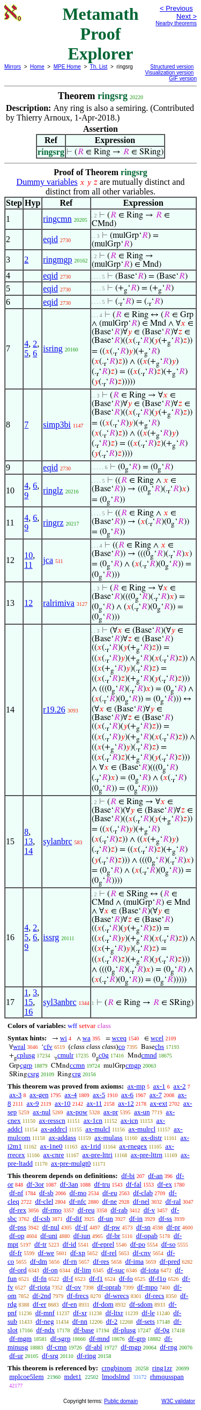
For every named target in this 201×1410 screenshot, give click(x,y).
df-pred (170, 1261)
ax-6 (127, 1095)
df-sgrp (60, 1338)
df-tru (102, 1184)
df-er (39, 1304)
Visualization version (169, 73)
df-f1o (158, 1278)
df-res (101, 1261)
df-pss (17, 1227)
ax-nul (41, 1112)
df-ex (165, 1184)
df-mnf (45, 1313)
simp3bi (57, 424)
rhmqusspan (167, 1376)
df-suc (116, 1270)
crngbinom (116, 1368)
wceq (119, 1038)
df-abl (93, 1347)
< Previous (176, 8)
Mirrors (12, 67)
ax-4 (70, 1095)
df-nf (16, 1193)
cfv (48, 1046)
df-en (69, 1304)
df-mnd (99, 1338)
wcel (157, 1038)
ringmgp (57, 259)
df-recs (154, 1296)
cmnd (149, 1055)
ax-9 (33, 1103)
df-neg (44, 1321)
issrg (51, 937)
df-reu (86, 1210)
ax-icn (129, 1120)
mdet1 (73, 1376)
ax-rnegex (133, 1146)
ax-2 (179, 1086)
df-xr (80, 1313)
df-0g (161, 1330)
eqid (50, 239)
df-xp (77, 1253)
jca (48, 560)
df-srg (50, 1356)
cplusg (26, 1055)
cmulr (65, 1055)
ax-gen (38, 1095)
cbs (159, 1046)
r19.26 (54, 709)
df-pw (111, 1227)
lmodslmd (116, 1376)
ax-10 (63, 1103)
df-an (155, 1176)
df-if (81, 1227)
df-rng (168, 1347)
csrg (33, 1074)
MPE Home (67, 67)
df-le (148, 1313)
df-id (69, 1244)
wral (19, 1046)
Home (37, 67)
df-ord (18, 1270)
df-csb (41, 1218)
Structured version (171, 67)
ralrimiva (59, 603)
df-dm (38, 1261)
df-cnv (141, 1253)
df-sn (143, 1227)
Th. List (99, 67)
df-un (105, 1218)
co (121, 1046)
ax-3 (15, 1095)
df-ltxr (114, 1313)
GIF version (183, 78)
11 (28, 564)
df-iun (82, 1236)
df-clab (143, 1193)
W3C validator (178, 1401)
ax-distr (151, 1138)
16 (28, 1011)
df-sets (145, 1321)
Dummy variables (47, 181)
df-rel (109, 1253)
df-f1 (96, 1278)
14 (28, 851)
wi (63, 1038)
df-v (149, 1210)
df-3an (69, 1184)
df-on (50, 1270)
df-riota (39, 1287)
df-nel (141, 1201)
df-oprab (109, 1287)
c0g (104, 1055)
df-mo (77, 1193)
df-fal (134, 1184)
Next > (186, 16)
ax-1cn (93, 1120)
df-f (68, 1278)
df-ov (73, 1287)
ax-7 (156, 1095)
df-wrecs (117, 1296)
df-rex (17, 1210)
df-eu (109, 1193)
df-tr (40, 1244)
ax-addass (62, 1138)
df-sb (46, 1193)
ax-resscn (52, 1120)
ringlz (53, 490)
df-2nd (41, 1296)
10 (28, 555)
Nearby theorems (176, 23)
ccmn (77, 1065)
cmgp (133, 1065)
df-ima (134, 1261)
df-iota (149, 1270)
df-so (168, 1244)
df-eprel (103, 1244)
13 (28, 841)
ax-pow (76, 1112)
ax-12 (126, 1103)
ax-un (142, 1112)
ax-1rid (91, 1146)
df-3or (35, 1184)
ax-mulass (108, 1138)
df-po (137, 1244)
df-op (16, 1236)
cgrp (26, 1065)
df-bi (128, 1176)
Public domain (121, 1401)
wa (87, 1038)
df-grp (137, 1338)
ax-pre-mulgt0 (71, 1163)
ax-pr (110, 1112)
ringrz (53, 522)
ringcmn (57, 218)
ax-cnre (53, 1155)
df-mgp (131, 1347)
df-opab (147, 1236)
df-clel (44, 1201)
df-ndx (45, 1330)
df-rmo (52, 1210)
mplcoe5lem (26, 1376)
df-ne (109, 1201)
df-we (46, 1253)
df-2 (112, 1321)
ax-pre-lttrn (146, 1155)
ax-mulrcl (142, 1129)
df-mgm (20, 1338)
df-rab (119, 1210)
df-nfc (77, 1201)
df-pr (173, 1227)
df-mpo (147, 1287)
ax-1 (159, 1086)
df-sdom (140, 1304)
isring (52, 348)
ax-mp (136, 1086)
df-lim (82, 1270)
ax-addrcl (54, 1129)
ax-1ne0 (51, 1146)
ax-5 (99, 1095)
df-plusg (124, 1330)
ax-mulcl (97, 1129)
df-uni (48, 1236)
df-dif (74, 1218)
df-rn (70, 1261)
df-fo (126, 1278)
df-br (113, 1236)
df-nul (50, 1227)
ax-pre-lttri (97, 1155)
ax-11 (94, 1103)
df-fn (40, 1278)
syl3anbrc (59, 1002)
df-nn (79, 1321)
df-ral (173, 1201)
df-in (136, 1218)
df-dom (103, 1304)
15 (28, 1002)
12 (28, 603)
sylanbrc (57, 841)
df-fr (15, 1253)
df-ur (16, 1356)
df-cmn (57, 1347)
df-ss (165, 1218)
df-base (83, 1330)
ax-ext (158, 1103)
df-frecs (77, 1296)
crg (76, 1074)
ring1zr (162, 1368)
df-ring (86, 1356)
